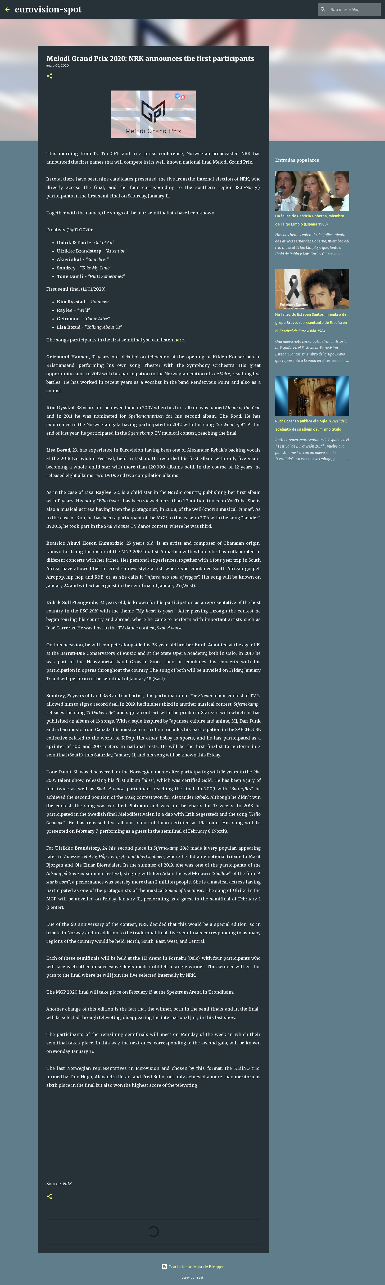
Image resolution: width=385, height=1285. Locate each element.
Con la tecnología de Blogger (192, 1266)
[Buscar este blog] (353, 9)
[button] (49, 76)
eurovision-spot (48, 9)
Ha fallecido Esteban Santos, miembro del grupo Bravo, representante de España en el (311, 322)
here (179, 339)
